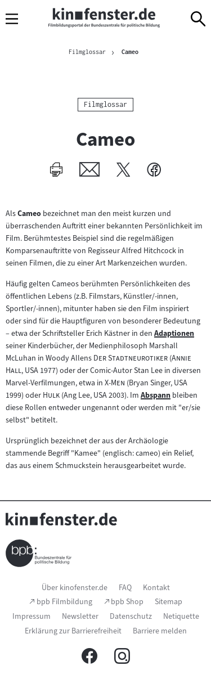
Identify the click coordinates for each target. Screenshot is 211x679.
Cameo (130, 51)
